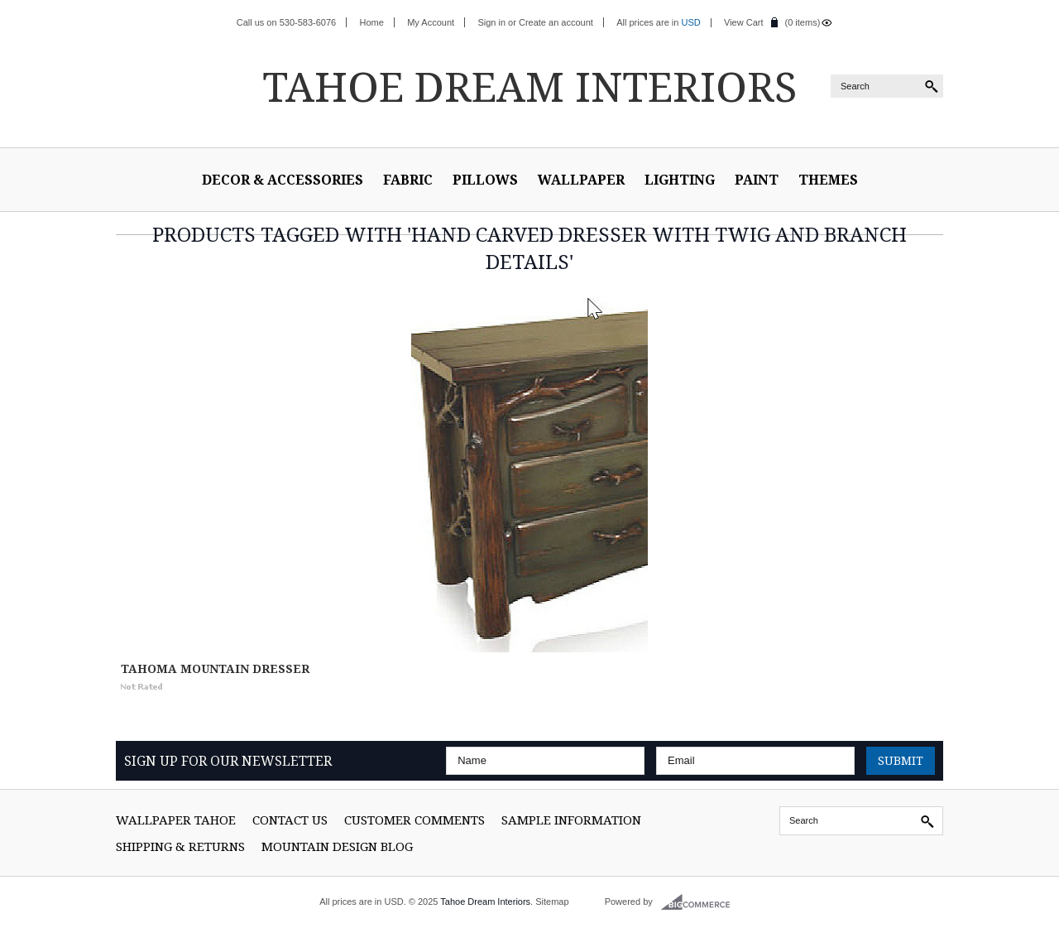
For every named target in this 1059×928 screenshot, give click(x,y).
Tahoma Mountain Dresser (215, 668)
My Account (430, 22)
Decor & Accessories (282, 180)
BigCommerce (700, 902)
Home (372, 22)
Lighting (680, 180)
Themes (828, 180)
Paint (757, 180)
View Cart (743, 22)
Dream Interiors (529, 86)
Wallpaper (581, 180)
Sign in (491, 22)
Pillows (485, 180)
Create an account (556, 22)
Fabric (408, 180)
